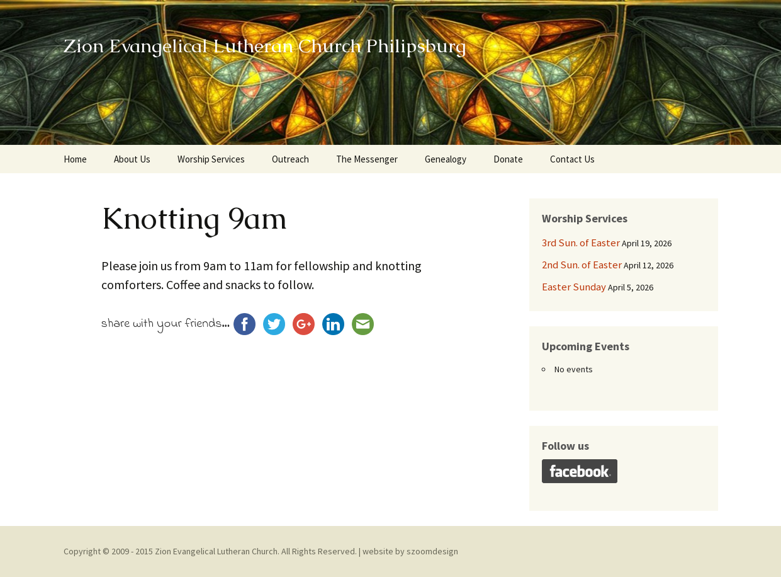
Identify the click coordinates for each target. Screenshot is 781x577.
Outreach (290, 159)
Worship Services (211, 159)
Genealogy (445, 159)
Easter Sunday (574, 287)
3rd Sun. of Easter (581, 242)
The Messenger (367, 159)
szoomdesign (432, 551)
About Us (132, 159)
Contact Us (572, 159)
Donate (508, 159)
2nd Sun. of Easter (582, 264)
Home (75, 159)
